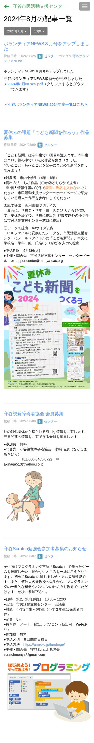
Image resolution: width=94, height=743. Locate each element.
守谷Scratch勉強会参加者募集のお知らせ (45, 548)
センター (47, 56)
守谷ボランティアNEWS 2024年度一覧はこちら (48, 105)
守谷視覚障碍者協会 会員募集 (34, 413)
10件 (39, 31)
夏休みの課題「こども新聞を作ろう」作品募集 (46, 135)
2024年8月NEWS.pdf (25, 84)
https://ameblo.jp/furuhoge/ (44, 644)
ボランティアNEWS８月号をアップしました (46, 46)
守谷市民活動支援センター (40, 6)
